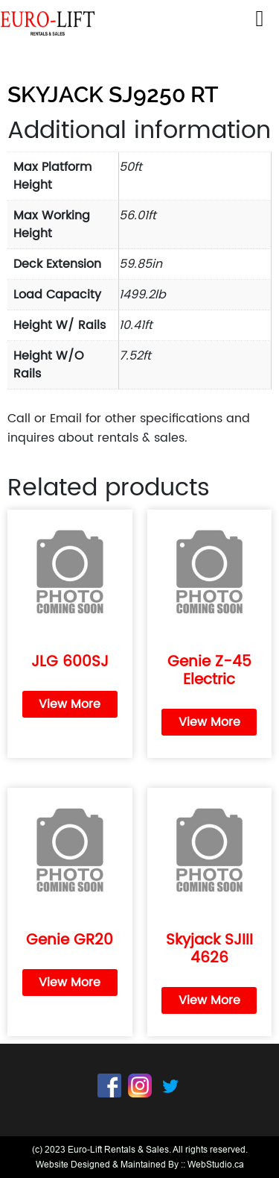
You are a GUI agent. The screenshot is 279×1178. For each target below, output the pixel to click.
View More (69, 704)
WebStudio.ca (215, 1164)
